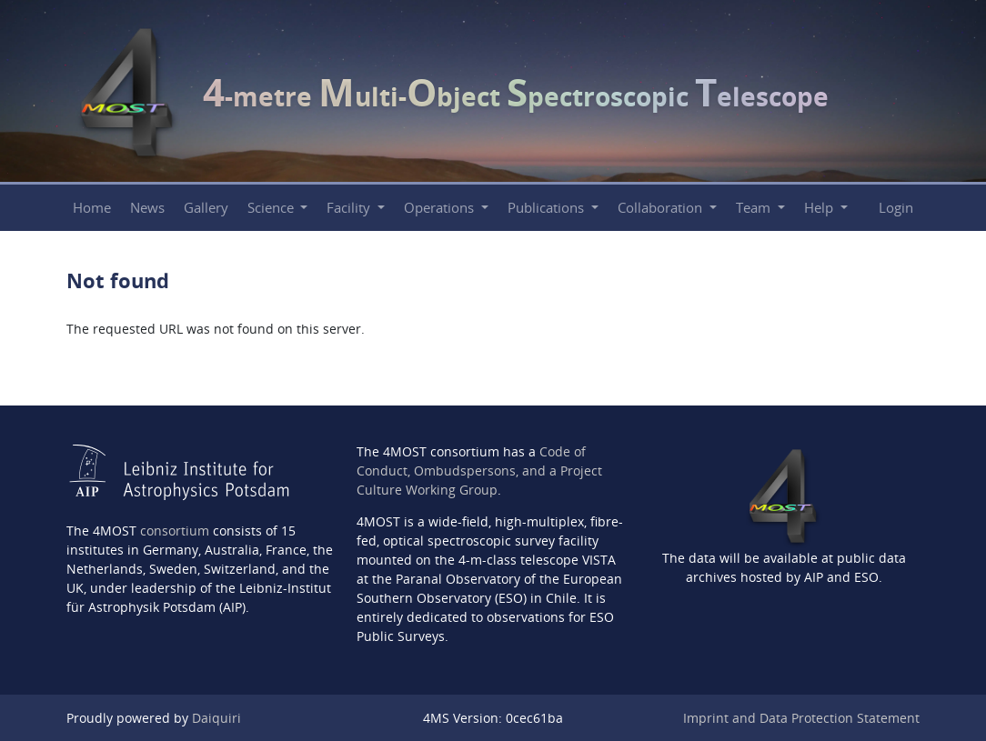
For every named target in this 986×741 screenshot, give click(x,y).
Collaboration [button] (662, 207)
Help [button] (820, 207)
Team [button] (755, 207)
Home (92, 207)
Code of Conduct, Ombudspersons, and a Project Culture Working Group (479, 470)
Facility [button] (350, 207)
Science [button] (272, 207)
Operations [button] (441, 207)
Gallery (206, 207)
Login (896, 207)
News (147, 207)
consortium (174, 530)
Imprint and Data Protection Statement (801, 717)
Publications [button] (548, 207)
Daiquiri (216, 717)
